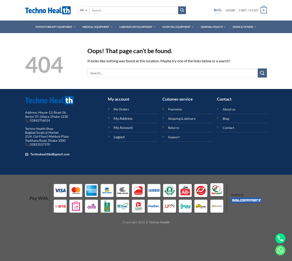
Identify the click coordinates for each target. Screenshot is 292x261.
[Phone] (280, 238)
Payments (175, 109)
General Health (213, 27)
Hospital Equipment (177, 27)
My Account (123, 127)
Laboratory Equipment (138, 27)
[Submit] (182, 10)
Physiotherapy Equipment (56, 27)
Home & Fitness (244, 27)
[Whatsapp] (280, 250)
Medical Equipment (97, 27)
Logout (119, 137)
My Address (123, 118)
